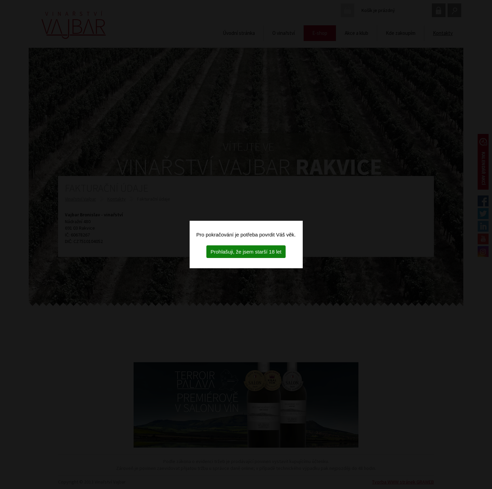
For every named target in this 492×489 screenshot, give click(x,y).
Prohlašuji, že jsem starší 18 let (246, 252)
